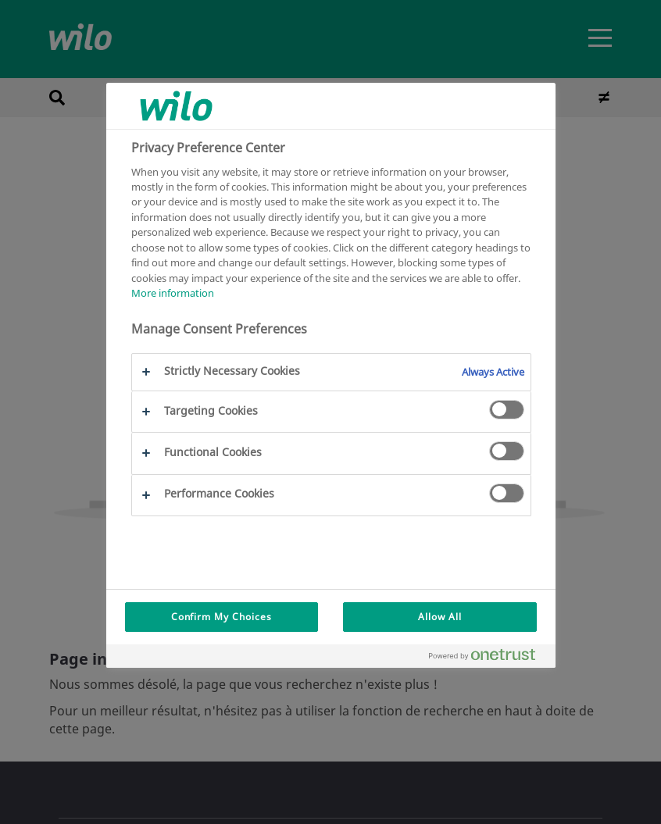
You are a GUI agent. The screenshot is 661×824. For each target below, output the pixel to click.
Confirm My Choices (221, 616)
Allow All (440, 616)
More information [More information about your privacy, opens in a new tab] (172, 293)
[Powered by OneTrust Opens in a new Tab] (488, 658)
